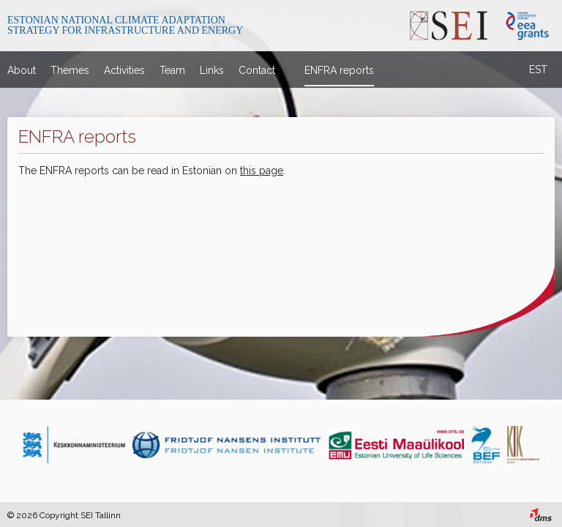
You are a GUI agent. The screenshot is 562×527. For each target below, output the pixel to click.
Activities (124, 70)
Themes (69, 70)
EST (538, 69)
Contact (257, 70)
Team (172, 70)
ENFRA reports (339, 70)
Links (212, 70)
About (21, 70)
